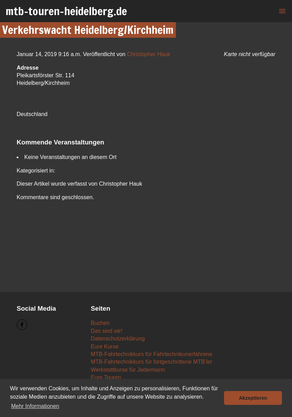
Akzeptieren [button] (253, 398)
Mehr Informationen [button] (35, 406)
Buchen (100, 323)
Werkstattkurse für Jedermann (128, 370)
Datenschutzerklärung (118, 338)
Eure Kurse (105, 346)
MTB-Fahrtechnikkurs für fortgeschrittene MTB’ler (151, 362)
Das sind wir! (107, 331)
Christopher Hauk (148, 54)
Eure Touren (106, 377)
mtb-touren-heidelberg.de (66, 11)
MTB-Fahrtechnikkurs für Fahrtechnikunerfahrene (151, 354)
